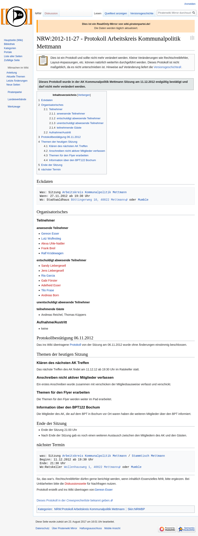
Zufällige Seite (12, 60)
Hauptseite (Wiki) (13, 40)
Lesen (97, 13)
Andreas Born (50, 295)
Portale (8, 52)
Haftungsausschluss (91, 528)
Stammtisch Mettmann (148, 456)
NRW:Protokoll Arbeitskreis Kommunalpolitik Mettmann (89, 509)
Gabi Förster (49, 280)
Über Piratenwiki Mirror (64, 528)
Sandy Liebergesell (53, 265)
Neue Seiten (13, 84)
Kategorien (45, 509)
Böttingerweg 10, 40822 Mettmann (98, 200)
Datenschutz (42, 528)
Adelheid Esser (51, 285)
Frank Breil (48, 248)
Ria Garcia (48, 275)
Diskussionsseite (75, 483)
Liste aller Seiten (13, 56)
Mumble (143, 200)
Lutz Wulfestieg (51, 238)
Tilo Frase (47, 290)
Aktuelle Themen (15, 76)
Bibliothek (9, 44)
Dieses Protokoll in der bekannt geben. (73, 500)
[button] (18, 67)
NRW (38, 13)
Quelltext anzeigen (116, 13)
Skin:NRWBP (136, 509)
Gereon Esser (50, 233)
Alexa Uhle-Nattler (53, 243)
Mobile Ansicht (112, 528)
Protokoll (75, 344)
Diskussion (51, 13)
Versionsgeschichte (166, 67)
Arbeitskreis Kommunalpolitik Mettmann (94, 192)
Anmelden (190, 3)
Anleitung (11, 72)
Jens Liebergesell (52, 270)
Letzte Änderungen (16, 80)
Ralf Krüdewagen (52, 253)
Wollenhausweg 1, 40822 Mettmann (91, 467)
